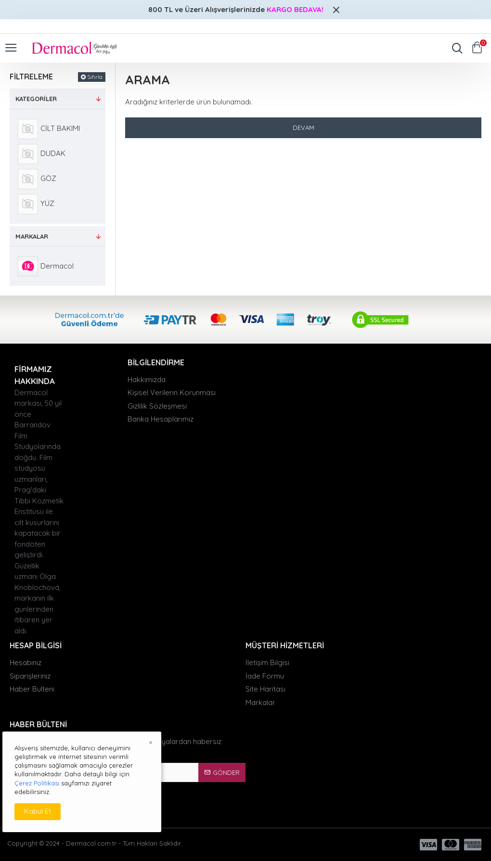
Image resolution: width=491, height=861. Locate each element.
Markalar (31, 236)
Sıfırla (95, 76)
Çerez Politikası (36, 783)
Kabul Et (37, 811)
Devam (303, 127)
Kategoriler (36, 99)
